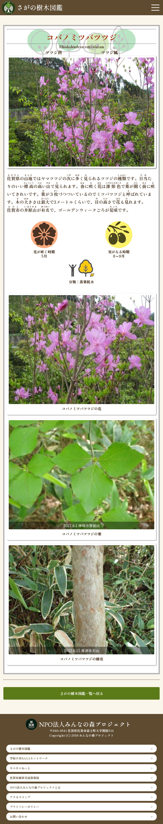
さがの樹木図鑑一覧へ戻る (81, 693)
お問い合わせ (18, 816)
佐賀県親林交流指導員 (24, 778)
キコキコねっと (20, 768)
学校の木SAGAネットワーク (29, 758)
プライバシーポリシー (24, 807)
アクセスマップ (20, 797)
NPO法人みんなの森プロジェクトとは (35, 787)
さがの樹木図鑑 (20, 748)
